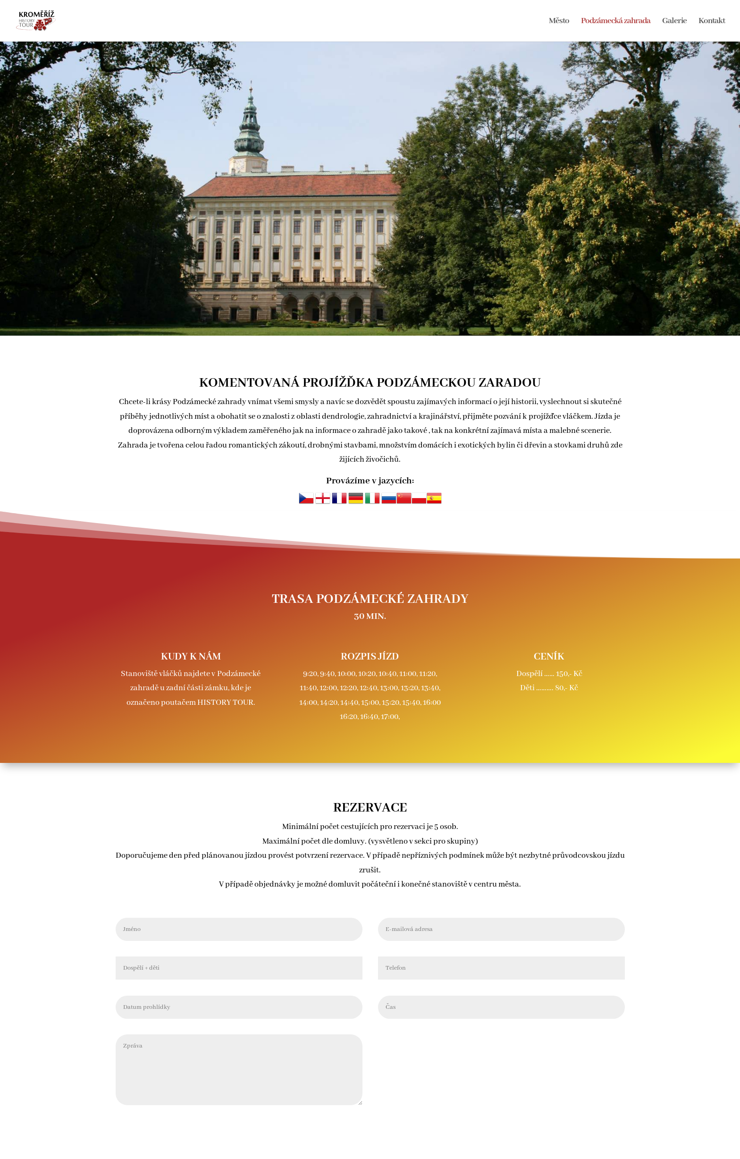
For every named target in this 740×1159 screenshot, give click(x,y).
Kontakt (711, 21)
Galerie (674, 21)
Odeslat (599, 1038)
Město (559, 21)
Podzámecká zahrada (615, 21)
